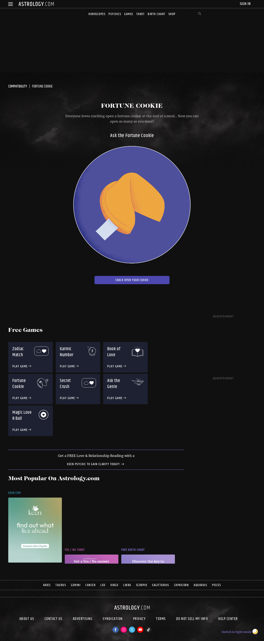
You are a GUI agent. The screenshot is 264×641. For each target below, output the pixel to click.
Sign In (246, 4)
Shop (172, 14)
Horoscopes (96, 14)
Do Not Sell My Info (192, 619)
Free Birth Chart (133, 549)
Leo (102, 585)
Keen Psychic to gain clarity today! (96, 463)
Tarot (140, 14)
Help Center (228, 619)
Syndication (113, 619)
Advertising (83, 619)
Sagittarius (160, 585)
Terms (161, 619)
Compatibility (17, 86)
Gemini (75, 585)
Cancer (90, 585)
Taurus (60, 585)
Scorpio (141, 585)
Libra (127, 585)
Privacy (139, 619)
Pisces (216, 585)
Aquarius (200, 585)
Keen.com (14, 493)
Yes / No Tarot (75, 549)
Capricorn (181, 585)
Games (128, 14)
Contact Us (53, 619)
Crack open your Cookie (132, 280)
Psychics (114, 14)
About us (26, 619)
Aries (47, 585)
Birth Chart (156, 14)
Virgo (114, 585)
